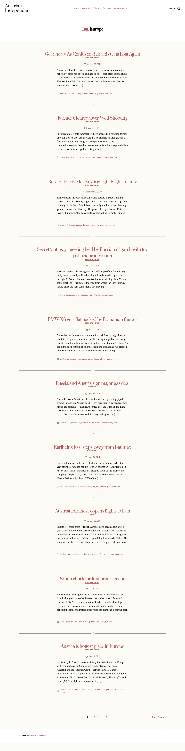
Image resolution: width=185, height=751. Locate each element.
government (116, 491)
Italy (87, 227)
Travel (92, 520)
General (86, 8)
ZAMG (76, 702)
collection (85, 491)
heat (92, 699)
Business (107, 8)
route (88, 94)
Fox (98, 159)
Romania (113, 362)
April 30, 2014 (94, 397)
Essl (101, 491)
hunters (80, 227)
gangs (93, 362)
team (112, 227)
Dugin (62, 298)
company (95, 491)
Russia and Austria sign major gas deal (92, 387)
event (75, 298)
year (111, 94)
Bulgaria (70, 362)
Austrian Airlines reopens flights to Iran (92, 516)
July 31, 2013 (94, 597)
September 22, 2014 (94, 194)
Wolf (122, 159)
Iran (92, 559)
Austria (63, 362)
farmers (92, 159)
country (70, 699)
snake (105, 631)
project (100, 227)
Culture (96, 8)
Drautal (70, 159)
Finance (92, 391)
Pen (103, 298)
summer (103, 699)
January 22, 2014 (94, 526)
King (89, 631)
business (72, 559)
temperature (114, 699)
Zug (115, 94)
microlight (80, 94)
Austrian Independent (38, 744)
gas (80, 427)
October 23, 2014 (94, 65)
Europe (68, 94)
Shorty (95, 94)
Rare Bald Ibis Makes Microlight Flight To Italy (92, 183)
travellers (115, 559)
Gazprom (86, 427)
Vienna (114, 298)
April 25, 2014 (94, 462)
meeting (92, 298)
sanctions (109, 427)
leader (85, 298)
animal (63, 159)
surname (112, 631)
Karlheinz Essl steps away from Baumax (92, 451)
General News (92, 58)
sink (100, 631)
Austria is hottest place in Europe (92, 655)
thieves (121, 362)
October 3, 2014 (94, 129)
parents (93, 227)
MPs (98, 298)
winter (105, 94)
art (61, 491)
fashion (75, 631)
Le (80, 298)
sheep (116, 159)
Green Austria (120, 8)
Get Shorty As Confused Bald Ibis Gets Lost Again (92, 54)
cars (80, 362)
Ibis (73, 94)
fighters (82, 631)
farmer (85, 159)
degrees (78, 699)
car (76, 362)
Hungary (99, 362)
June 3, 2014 (94, 268)
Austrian (64, 559)
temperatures (66, 702)
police (110, 159)
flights (86, 559)
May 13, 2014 (94, 333)
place (108, 298)
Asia (62, 631)
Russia (101, 427)
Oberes (104, 159)
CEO (69, 427)
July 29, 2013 (94, 666)
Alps (62, 227)
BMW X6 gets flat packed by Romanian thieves (92, 322)
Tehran (107, 559)
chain (78, 491)
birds (62, 94)
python (95, 631)
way (100, 94)
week (120, 427)
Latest (76, 8)
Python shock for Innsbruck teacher (92, 587)
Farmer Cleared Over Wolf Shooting (92, 119)
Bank (73, 491)
